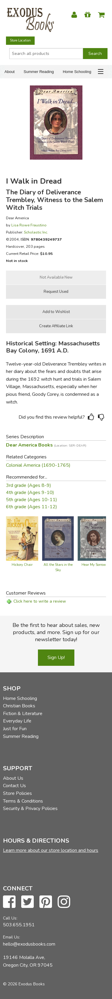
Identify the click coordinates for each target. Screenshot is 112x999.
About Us (13, 778)
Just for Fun (15, 728)
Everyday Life (17, 721)
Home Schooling (77, 71)
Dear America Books (46, 445)
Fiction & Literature (22, 713)
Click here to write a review (39, 601)
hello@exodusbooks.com (29, 944)
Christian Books (19, 706)
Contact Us (14, 785)
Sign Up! (56, 657)
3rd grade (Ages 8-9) (28, 485)
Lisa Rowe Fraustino (29, 225)
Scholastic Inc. (36, 232)
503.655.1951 (19, 925)
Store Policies (17, 793)
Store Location (20, 40)
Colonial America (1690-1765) (38, 465)
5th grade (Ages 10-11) (31, 499)
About (9, 71)
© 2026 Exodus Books (24, 984)
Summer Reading (39, 71)
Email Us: (11, 937)
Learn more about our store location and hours (50, 850)
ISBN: (41, 239)
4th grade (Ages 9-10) (30, 492)
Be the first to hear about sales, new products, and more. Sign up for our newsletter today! (56, 632)
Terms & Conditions (23, 801)
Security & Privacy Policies (30, 808)
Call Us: (10, 918)
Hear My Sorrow (94, 565)
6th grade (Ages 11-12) (31, 507)
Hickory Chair (22, 565)
